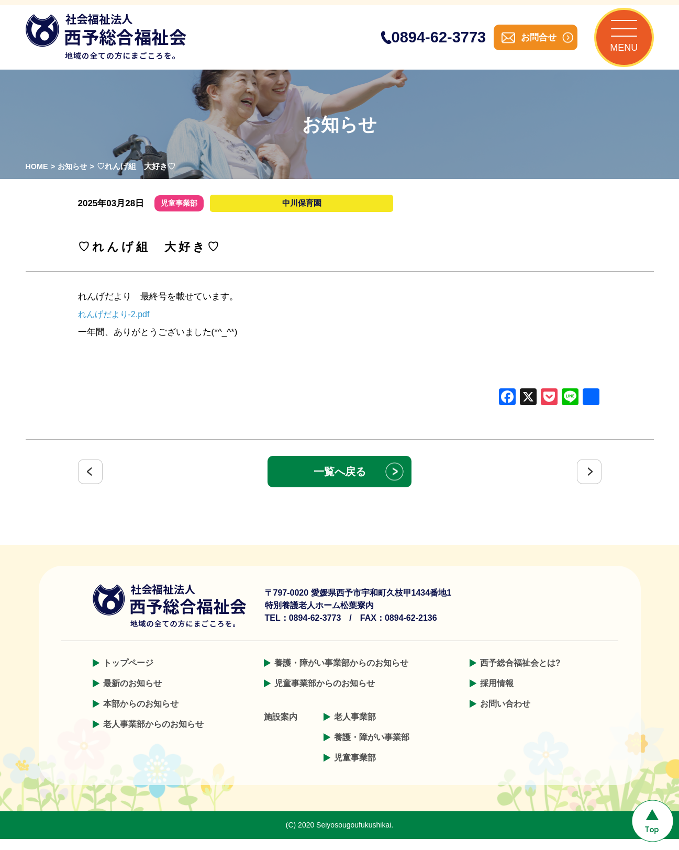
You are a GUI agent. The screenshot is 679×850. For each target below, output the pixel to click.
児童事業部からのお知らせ (324, 694)
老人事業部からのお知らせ (153, 735)
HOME (37, 177)
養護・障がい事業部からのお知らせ (341, 673)
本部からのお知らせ (141, 714)
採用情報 (497, 694)
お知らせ (74, 177)
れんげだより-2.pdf (116, 325)
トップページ (128, 673)
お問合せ (528, 43)
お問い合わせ (505, 714)
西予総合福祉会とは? (520, 673)
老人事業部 (355, 727)
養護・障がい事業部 (371, 748)
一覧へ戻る (340, 482)
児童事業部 (355, 768)
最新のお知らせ (132, 694)
